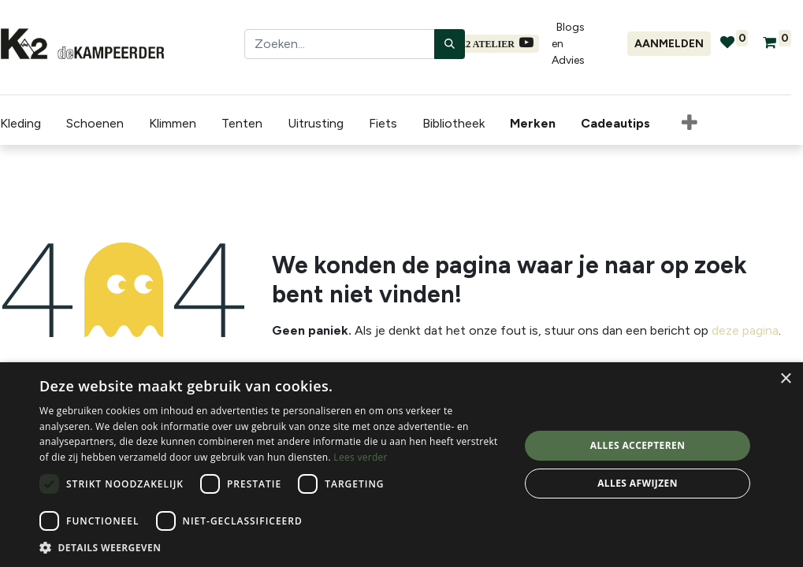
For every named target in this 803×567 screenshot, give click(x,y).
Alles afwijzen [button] (637, 483)
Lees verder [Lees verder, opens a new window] (360, 457)
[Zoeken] (449, 44)
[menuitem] (536, 123)
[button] (689, 123)
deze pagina (745, 330)
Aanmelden (669, 43)
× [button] (785, 379)
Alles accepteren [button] (638, 445)
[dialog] (401, 464)
